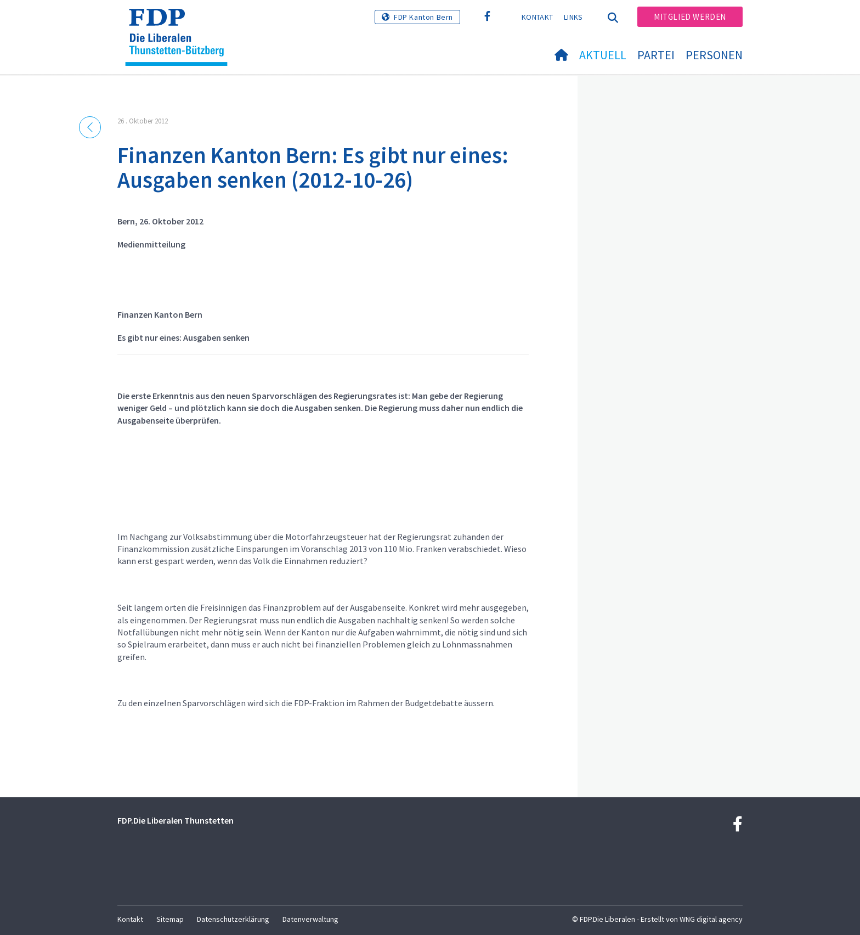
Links (573, 17)
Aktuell (602, 55)
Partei (656, 55)
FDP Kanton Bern (423, 17)
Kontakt (537, 17)
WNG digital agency (711, 919)
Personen (714, 55)
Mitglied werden (690, 17)
